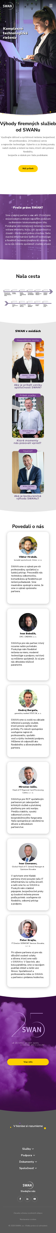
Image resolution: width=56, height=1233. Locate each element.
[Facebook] (20, 1199)
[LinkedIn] (27, 1199)
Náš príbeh (28, 168)
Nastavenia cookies (28, 1219)
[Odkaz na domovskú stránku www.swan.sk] (8, 6)
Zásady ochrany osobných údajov (28, 1213)
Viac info (28, 1062)
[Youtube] (35, 1199)
